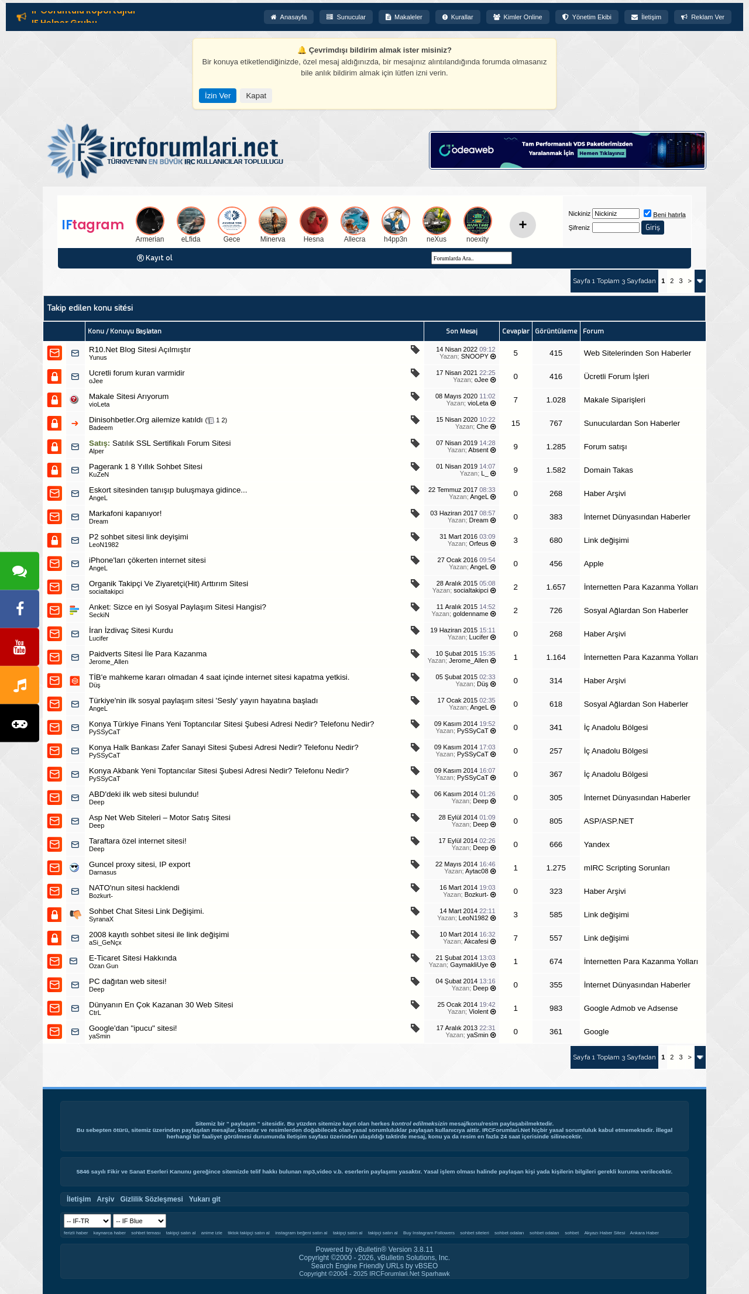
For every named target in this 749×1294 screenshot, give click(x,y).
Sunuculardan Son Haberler (632, 423)
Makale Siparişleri (614, 399)
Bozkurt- (101, 895)
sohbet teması (145, 1233)
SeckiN (99, 614)
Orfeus (479, 543)
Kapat (256, 95)
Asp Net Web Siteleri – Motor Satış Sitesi (160, 817)
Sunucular (346, 16)
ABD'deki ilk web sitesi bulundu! (144, 794)
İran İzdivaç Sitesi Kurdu (131, 630)
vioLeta (99, 404)
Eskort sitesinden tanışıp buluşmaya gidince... (168, 490)
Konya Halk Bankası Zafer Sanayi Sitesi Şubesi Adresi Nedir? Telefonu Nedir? (224, 747)
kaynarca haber (110, 1233)
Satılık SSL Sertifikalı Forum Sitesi (171, 443)
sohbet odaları (509, 1233)
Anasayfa (289, 16)
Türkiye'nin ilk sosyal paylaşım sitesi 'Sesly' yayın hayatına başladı (203, 700)
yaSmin (100, 1036)
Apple (594, 563)
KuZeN (99, 474)
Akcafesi (476, 941)
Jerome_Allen (108, 661)
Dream (98, 521)
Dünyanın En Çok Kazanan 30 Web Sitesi (161, 1004)
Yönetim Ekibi (586, 16)
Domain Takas (608, 470)
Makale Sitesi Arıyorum (129, 396)
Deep (480, 800)
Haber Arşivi (605, 493)
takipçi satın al (181, 1233)
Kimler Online (517, 16)
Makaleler (404, 16)
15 (515, 423)
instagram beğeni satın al (301, 1233)
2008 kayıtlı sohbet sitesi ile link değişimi (159, 934)
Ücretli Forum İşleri (617, 376)
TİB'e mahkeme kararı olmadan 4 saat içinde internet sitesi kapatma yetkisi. (219, 677)
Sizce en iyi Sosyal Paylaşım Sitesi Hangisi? (190, 607)
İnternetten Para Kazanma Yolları (641, 587)
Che (482, 426)
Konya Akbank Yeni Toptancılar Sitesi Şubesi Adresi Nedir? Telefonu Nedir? (219, 770)
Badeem (101, 427)
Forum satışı (605, 446)
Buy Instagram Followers (429, 1233)
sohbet (572, 1233)
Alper (96, 451)
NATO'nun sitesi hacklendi (134, 887)
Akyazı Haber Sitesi (606, 1233)
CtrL (95, 1012)
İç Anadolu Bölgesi (616, 727)
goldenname (471, 613)
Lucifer (98, 638)
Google (596, 1031)
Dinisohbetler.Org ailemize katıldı (146, 419)
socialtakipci (106, 591)
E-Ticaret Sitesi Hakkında (133, 958)
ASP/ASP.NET (609, 821)
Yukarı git (205, 1199)
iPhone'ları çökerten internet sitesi (147, 560)
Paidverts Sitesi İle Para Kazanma (148, 653)
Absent (478, 449)
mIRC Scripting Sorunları (627, 867)
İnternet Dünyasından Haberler (637, 516)
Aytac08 (477, 871)
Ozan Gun (103, 965)
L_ (484, 473)
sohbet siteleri (474, 1233)
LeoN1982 (104, 544)
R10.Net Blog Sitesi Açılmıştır (140, 349)
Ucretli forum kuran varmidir (137, 373)
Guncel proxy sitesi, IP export (139, 864)
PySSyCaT (105, 731)
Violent (478, 1011)
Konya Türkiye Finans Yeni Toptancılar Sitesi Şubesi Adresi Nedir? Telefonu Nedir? (231, 724)
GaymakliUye (469, 964)
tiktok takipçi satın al (249, 1233)
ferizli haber (76, 1233)
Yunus (98, 357)
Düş (95, 685)
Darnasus (102, 872)
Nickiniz (579, 213)
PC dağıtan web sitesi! (128, 981)
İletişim (646, 16)
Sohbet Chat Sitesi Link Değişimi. (146, 911)
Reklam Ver (702, 16)
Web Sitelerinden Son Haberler (638, 353)
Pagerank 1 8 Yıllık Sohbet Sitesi (145, 466)
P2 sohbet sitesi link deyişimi (138, 536)
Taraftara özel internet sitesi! (138, 841)
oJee (96, 380)
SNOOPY (475, 356)
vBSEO (426, 1266)
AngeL (98, 497)
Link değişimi (606, 540)
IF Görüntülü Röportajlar (84, 13)
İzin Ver (218, 95)
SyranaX (101, 919)
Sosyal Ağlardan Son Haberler (636, 610)
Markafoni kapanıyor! (125, 513)
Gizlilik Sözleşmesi (151, 1199)
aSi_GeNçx (105, 942)
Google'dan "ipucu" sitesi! (133, 1028)
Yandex (597, 844)
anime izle (211, 1233)
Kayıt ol (159, 258)
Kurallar (457, 16)
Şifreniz (579, 227)
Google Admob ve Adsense (631, 1008)
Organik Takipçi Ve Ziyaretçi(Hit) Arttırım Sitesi (168, 583)
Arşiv (105, 1199)
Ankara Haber (644, 1233)
